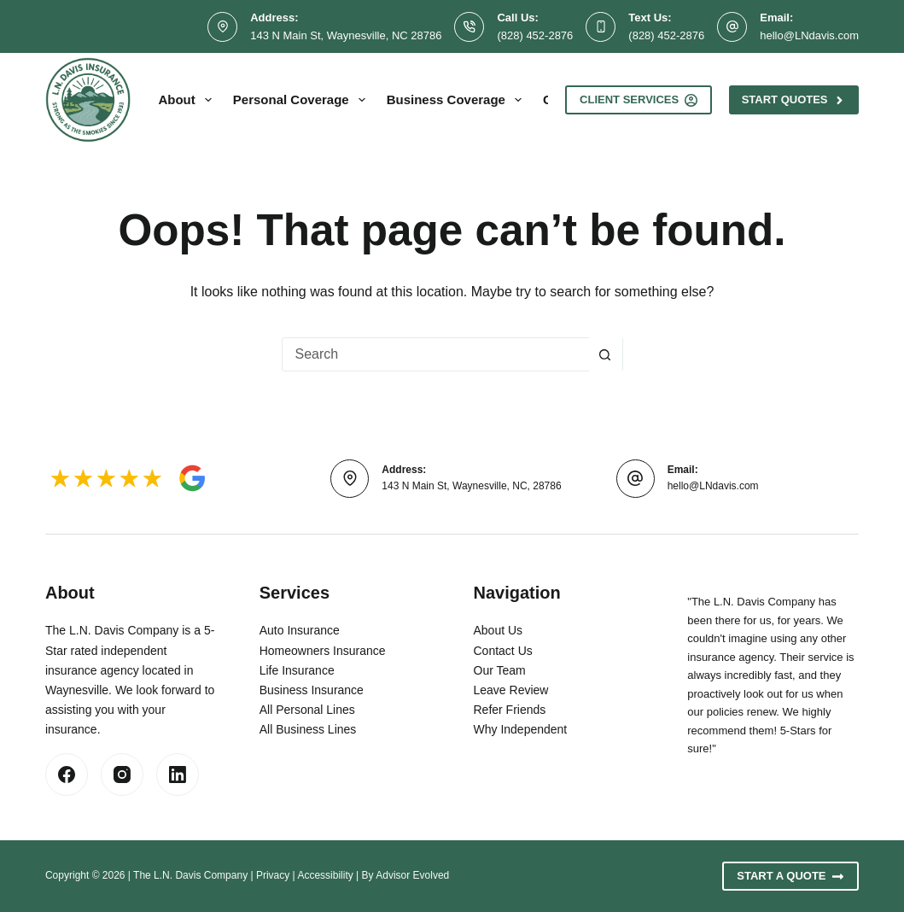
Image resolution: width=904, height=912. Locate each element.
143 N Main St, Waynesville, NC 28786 (345, 35)
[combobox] (435, 354)
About (188, 100)
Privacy (272, 875)
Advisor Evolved (412, 875)
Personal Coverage (302, 100)
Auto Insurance (300, 630)
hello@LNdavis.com (809, 35)
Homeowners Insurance (323, 651)
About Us (498, 630)
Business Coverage (457, 100)
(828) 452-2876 (535, 35)
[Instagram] (122, 774)
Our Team (500, 670)
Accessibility (325, 875)
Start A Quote (790, 876)
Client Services (638, 100)
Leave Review (511, 690)
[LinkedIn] (177, 774)
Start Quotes (794, 100)
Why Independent (521, 729)
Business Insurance (312, 690)
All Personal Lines (307, 709)
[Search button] (605, 354)
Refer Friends (510, 709)
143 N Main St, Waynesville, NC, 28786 (471, 486)
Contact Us (503, 651)
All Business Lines (308, 729)
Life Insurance (297, 670)
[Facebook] (66, 774)
